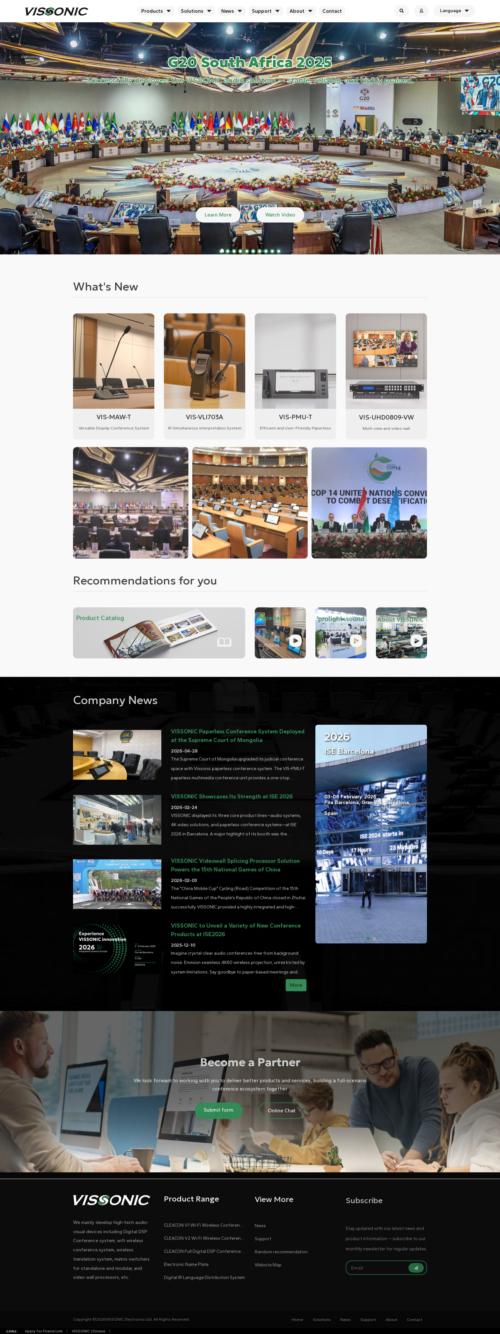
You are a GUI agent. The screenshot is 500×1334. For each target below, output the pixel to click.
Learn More (218, 215)
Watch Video (280, 215)
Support (262, 11)
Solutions (192, 11)
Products (152, 11)
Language (454, 11)
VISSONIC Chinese (88, 1331)
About (297, 11)
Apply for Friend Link (43, 1331)
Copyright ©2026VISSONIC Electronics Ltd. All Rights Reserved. (131, 1319)
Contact (332, 11)
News (227, 11)
